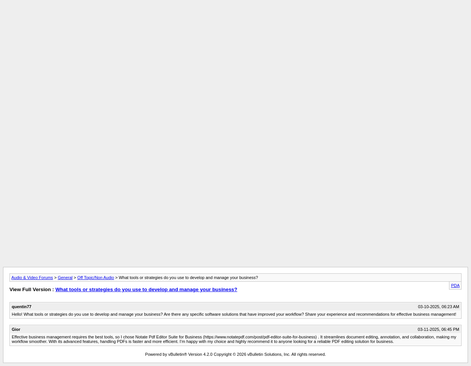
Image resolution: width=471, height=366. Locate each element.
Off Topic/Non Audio (95, 277)
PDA (455, 285)
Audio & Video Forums (32, 277)
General (65, 277)
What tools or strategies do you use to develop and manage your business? (146, 289)
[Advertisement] (236, 20)
